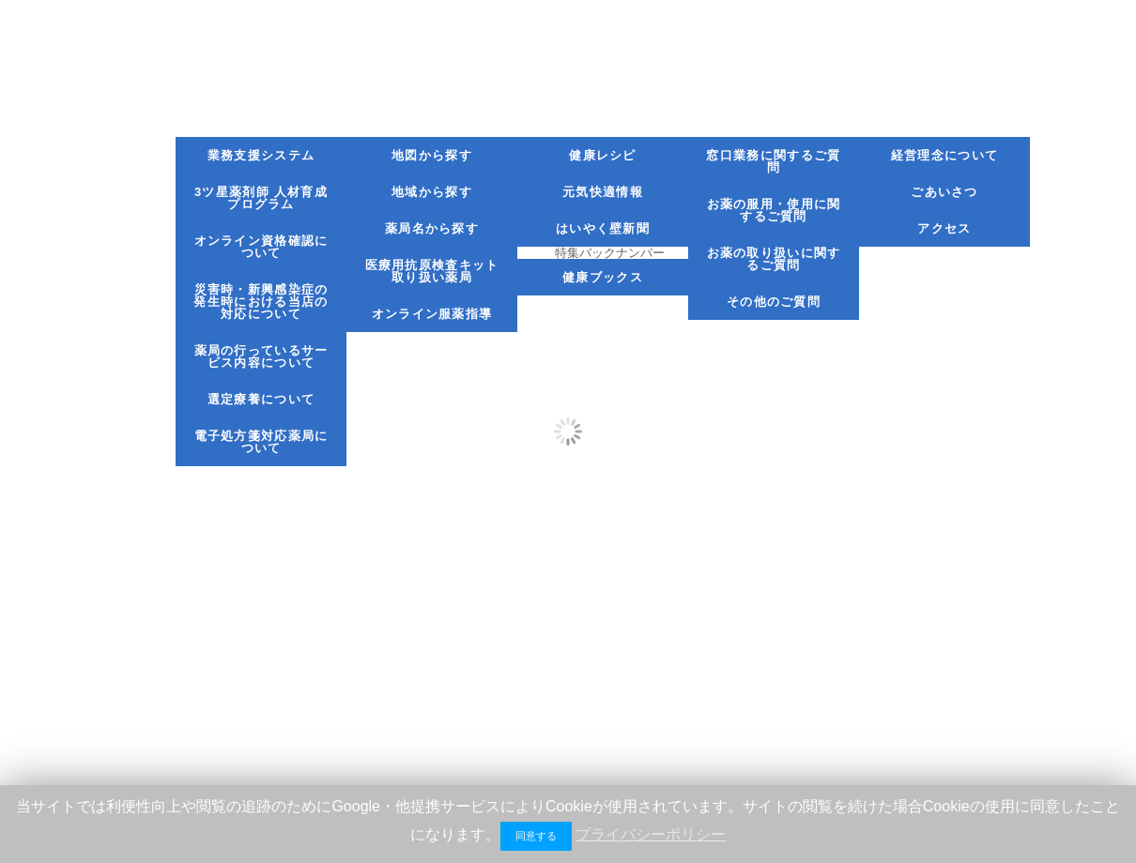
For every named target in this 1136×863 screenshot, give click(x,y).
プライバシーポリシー (651, 834)
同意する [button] (536, 835)
